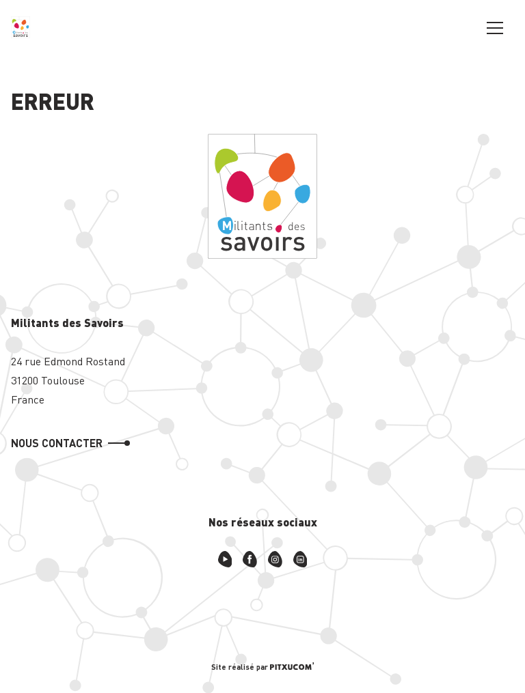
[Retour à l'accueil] (20, 27)
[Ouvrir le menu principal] (495, 27)
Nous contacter (57, 442)
